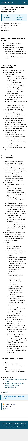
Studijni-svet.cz (8, 2)
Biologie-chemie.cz (16, 425)
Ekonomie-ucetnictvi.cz (7, 425)
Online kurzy (19, 427)
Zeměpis (5, 392)
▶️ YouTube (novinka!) (9, 404)
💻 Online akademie (9, 409)
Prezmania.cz (12, 427)
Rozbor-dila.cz (12, 423)
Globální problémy (10, 387)
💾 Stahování (7, 406)
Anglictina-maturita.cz (21, 423)
